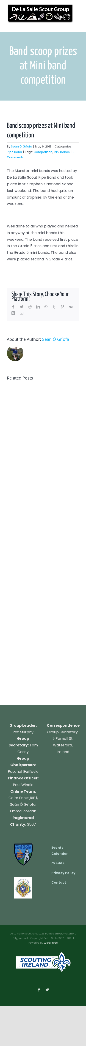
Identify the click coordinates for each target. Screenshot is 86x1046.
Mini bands (62, 152)
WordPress (51, 943)
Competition (43, 152)
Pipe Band (14, 152)
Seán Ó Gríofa (21, 146)
